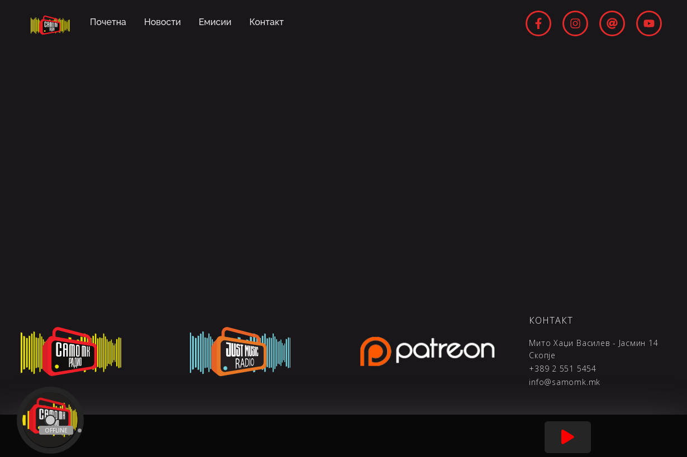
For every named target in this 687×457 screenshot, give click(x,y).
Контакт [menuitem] (267, 22)
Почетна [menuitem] (108, 22)
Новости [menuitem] (162, 22)
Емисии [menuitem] (215, 22)
